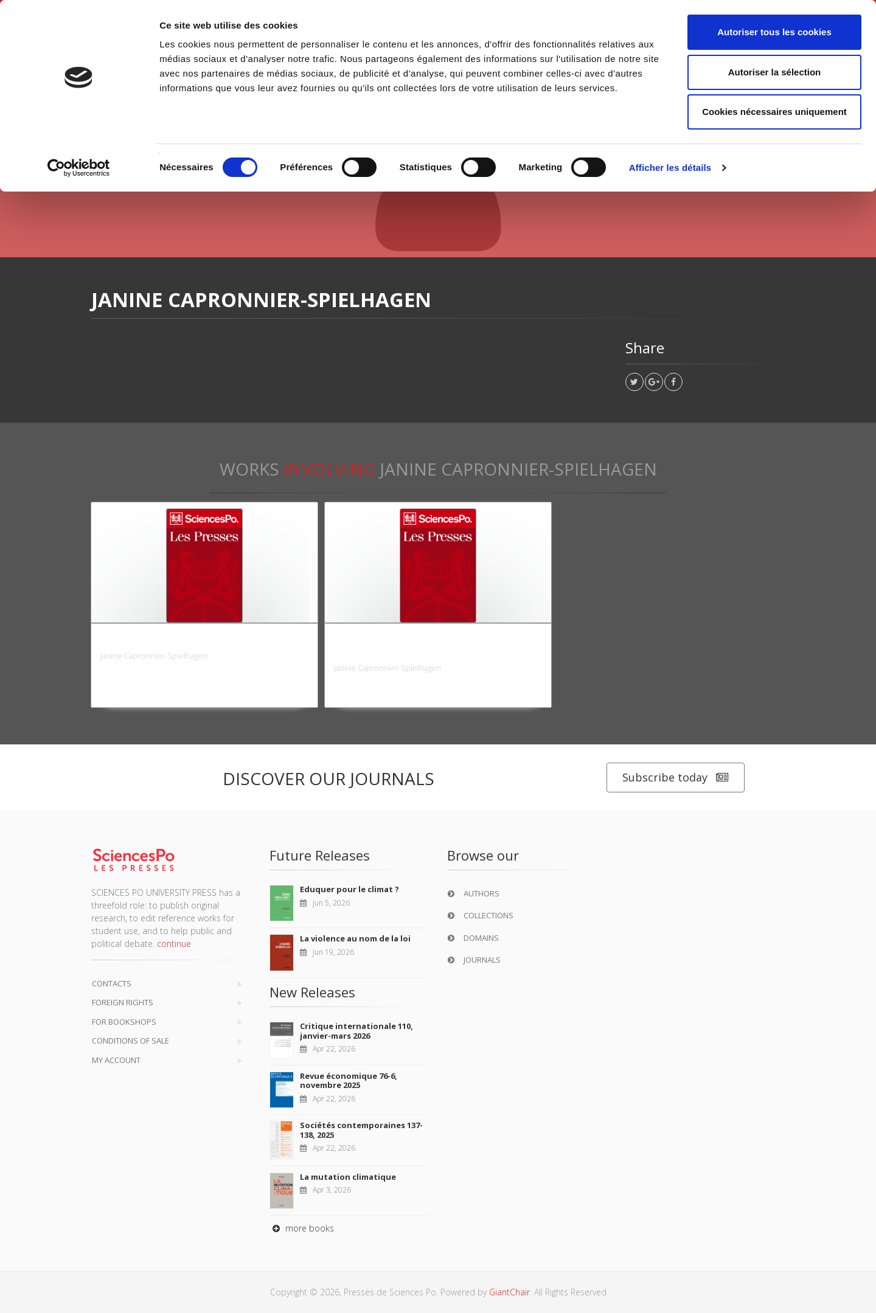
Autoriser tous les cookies (774, 32)
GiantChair (509, 1292)
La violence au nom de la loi (355, 938)
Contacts (111, 983)
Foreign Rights (122, 1002)
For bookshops (124, 1021)
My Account (116, 1060)
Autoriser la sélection (774, 72)
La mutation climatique (348, 1176)
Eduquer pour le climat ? (349, 889)
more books (301, 1228)
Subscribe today (675, 777)
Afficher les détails (670, 167)
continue (174, 943)
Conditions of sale (130, 1040)
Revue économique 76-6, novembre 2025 (348, 1080)
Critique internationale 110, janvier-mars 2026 (356, 1030)
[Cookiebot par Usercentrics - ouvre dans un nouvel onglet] (79, 168)
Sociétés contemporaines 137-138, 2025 (361, 1130)
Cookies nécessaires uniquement (774, 111)
